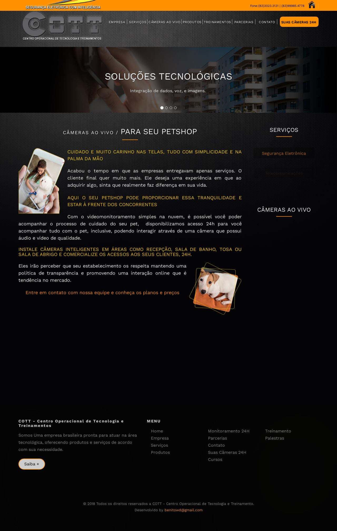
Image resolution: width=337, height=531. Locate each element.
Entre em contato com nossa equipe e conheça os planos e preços (102, 297)
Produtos (192, 22)
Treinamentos (217, 22)
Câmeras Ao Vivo (164, 22)
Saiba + (31, 463)
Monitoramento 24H (229, 430)
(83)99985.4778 (292, 6)
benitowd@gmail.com (184, 510)
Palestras (274, 438)
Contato (267, 22)
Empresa (117, 22)
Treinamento (278, 430)
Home (157, 430)
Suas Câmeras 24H (298, 22)
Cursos (215, 459)
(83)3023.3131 (268, 6)
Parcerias (244, 22)
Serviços (137, 22)
